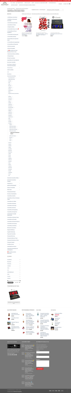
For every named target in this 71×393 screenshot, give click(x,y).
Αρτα (9, 82)
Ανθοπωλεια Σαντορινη (13, 129)
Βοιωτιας (9, 85)
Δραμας (9, 88)
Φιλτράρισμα (10, 282)
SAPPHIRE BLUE (10, 272)
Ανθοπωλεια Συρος (12, 135)
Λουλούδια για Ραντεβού (11, 219)
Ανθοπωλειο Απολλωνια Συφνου (14, 133)
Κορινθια (9, 121)
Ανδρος (10, 124)
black (8, 274)
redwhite (9, 265)
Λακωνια (9, 142)
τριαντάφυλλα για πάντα (11, 246)
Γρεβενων (10, 87)
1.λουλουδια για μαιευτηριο (12, 22)
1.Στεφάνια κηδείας (10, 26)
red (8, 71)
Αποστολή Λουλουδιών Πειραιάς (11, 180)
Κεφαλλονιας (10, 116)
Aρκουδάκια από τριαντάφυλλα (13, 60)
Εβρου (9, 91)
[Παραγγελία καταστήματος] (55, 10)
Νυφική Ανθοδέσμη (11, 229)
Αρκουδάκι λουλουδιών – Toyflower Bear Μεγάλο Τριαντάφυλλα (42, 34)
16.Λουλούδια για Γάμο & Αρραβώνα (12, 32)
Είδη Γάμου (9, 189)
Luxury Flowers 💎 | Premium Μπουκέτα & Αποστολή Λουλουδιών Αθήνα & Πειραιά (29, 384)
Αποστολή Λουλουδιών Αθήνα (13, 177)
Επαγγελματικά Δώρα (11, 191)
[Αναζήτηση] (11, 3)
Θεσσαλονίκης (10, 107)
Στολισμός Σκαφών (10, 242)
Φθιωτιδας (10, 167)
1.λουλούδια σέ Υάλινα (11, 24)
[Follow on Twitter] (65, 0)
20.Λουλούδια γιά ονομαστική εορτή (12, 39)
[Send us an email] (66, 0)
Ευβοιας (9, 96)
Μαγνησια (10, 150)
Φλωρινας (10, 169)
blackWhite (9, 259)
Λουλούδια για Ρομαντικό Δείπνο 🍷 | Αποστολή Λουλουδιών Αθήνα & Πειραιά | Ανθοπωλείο (29, 377)
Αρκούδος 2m (10, 183)
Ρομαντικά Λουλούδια (11, 233)
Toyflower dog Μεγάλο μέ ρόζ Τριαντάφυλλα (27, 34)
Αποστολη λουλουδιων (22, 8)
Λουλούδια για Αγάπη (11, 195)
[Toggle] (19, 67)
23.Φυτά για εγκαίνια (11, 46)
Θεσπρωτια (10, 105)
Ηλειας (9, 101)
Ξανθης (9, 153)
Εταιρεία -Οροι (54, 0)
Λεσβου (9, 147)
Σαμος (9, 162)
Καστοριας (10, 113)
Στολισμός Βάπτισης (11, 236)
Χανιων (9, 173)
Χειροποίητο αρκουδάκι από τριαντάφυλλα (12, 249)
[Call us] (67, 0)
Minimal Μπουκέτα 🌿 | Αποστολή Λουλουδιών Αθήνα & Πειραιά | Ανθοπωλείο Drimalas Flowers (29, 370)
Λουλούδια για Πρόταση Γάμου (13, 217)
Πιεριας (9, 156)
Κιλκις (9, 118)
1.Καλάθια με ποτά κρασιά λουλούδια (12, 20)
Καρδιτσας (10, 112)
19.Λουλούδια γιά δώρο (11, 36)
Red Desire (9, 73)
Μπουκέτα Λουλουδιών (11, 227)
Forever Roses (19, 2)
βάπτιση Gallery (14, 4)
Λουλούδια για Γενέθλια (11, 201)
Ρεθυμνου (10, 159)
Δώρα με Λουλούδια (11, 187)
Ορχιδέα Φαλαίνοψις (11, 231)
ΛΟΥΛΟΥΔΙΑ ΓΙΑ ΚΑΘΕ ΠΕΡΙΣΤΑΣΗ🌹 (41, 2)
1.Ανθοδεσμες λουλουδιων (12, 17)
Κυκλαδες (10, 9)
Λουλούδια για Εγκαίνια (11, 203)
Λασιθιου (9, 145)
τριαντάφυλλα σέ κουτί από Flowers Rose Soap (56, 34)
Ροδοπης (9, 161)
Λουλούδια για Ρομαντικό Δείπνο (13, 221)
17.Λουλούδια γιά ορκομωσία (12, 34)
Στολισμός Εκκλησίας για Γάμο (13, 240)
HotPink (8, 278)
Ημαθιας (9, 102)
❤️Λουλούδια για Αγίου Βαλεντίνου (11, 252)
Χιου (9, 175)
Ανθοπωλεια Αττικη (11, 79)
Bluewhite (9, 261)
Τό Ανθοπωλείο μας (48, 0)
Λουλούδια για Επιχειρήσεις (12, 209)
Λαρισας (9, 144)
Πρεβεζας (10, 158)
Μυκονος (10, 137)
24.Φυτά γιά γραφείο (11, 48)
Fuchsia (8, 276)
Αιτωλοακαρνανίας (11, 77)
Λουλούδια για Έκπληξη (11, 205)
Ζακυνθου (10, 99)
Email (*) (37, 354)
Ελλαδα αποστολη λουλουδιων (13, 93)
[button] (60, 1)
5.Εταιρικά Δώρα (10, 55)
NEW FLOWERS (10, 69)
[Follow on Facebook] (63, 0)
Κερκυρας (10, 115)
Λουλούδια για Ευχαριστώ (12, 211)
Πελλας (9, 155)
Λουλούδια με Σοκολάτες (12, 225)
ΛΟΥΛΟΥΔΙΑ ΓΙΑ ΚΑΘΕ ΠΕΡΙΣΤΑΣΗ (11, 214)
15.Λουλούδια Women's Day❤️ (13, 28)
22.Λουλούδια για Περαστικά (12, 44)
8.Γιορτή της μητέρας (11, 58)
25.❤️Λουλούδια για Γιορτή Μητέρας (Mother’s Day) (12, 51)
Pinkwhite (9, 263)
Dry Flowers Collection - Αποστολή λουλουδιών (11, 65)
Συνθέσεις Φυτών (10, 244)
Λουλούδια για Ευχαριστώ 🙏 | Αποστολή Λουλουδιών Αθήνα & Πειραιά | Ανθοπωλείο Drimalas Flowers (30, 354)
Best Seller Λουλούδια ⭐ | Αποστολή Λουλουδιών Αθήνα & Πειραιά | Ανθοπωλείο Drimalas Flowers (29, 347)
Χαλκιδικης (10, 172)
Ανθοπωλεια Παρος (12, 127)
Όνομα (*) (38, 350)
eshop (33, 2)
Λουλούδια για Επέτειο (11, 207)
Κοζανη (9, 119)
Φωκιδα (9, 170)
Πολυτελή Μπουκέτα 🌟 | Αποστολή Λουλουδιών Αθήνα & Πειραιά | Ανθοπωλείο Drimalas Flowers (29, 362)
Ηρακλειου (10, 104)
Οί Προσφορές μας (53, 2)
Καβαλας (9, 110)
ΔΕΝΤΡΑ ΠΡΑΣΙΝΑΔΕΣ (11, 185)
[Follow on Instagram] (64, 0)
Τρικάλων (10, 166)
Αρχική (13, 2)
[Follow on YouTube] (69, 0)
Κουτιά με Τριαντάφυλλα (11, 193)
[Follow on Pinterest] (68, 0)
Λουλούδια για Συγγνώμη (12, 223)
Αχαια (9, 84)
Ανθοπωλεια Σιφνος (19, 9)
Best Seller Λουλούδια (11, 62)
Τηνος (10, 140)
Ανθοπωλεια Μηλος (12, 126)
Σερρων (9, 164)
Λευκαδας (10, 148)
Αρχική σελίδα (11, 8)
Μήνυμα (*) (38, 359)
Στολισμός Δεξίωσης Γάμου (12, 238)
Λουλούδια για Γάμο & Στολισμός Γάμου (13, 198)
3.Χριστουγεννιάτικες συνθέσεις (13, 53)
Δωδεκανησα (10, 90)
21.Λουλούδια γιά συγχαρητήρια (13, 42)
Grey (8, 267)
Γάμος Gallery (27, 2)
